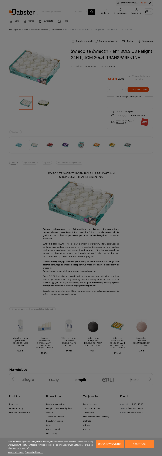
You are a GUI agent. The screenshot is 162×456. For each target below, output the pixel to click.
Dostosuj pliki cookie (34, 452)
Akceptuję (139, 444)
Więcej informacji (16, 452)
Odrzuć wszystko (110, 444)
